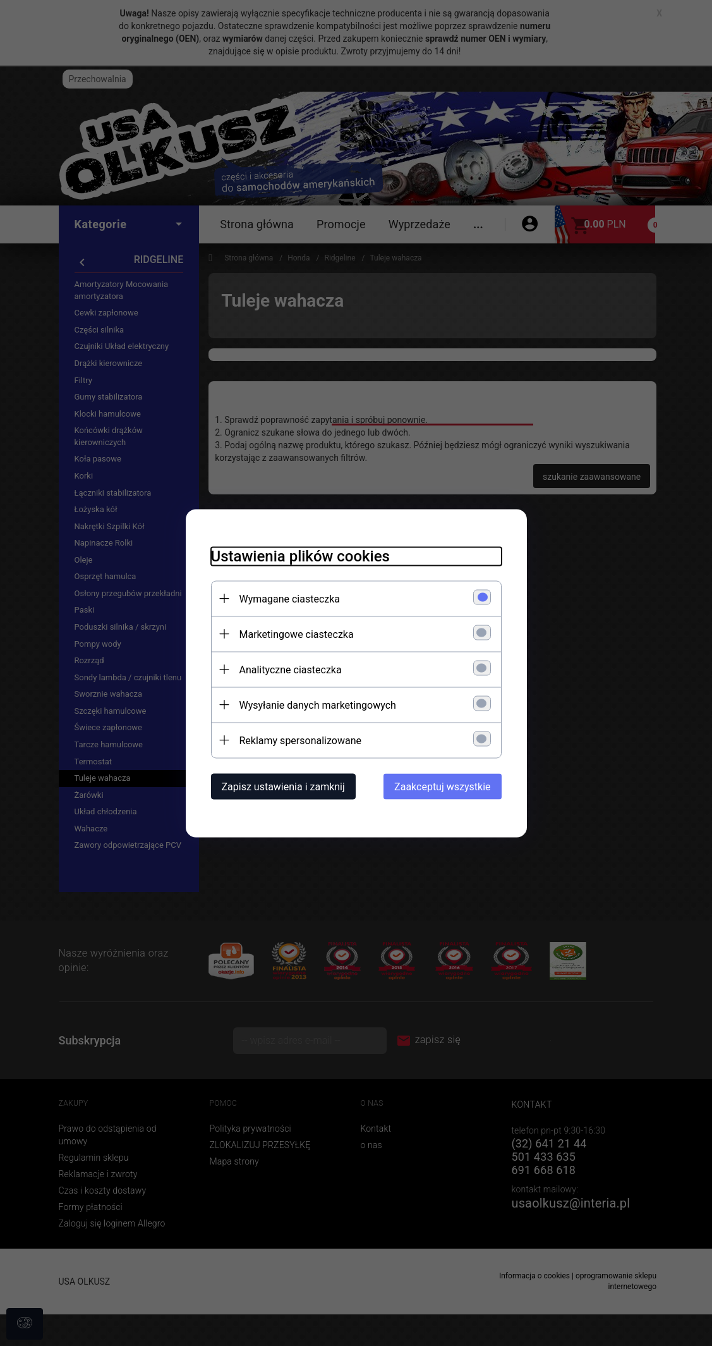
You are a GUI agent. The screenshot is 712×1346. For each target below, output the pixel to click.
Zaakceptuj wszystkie (442, 786)
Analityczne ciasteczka (290, 669)
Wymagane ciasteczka (290, 598)
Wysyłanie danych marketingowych (317, 705)
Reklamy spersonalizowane (300, 740)
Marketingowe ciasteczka (296, 634)
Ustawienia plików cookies (300, 556)
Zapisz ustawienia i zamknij (283, 786)
